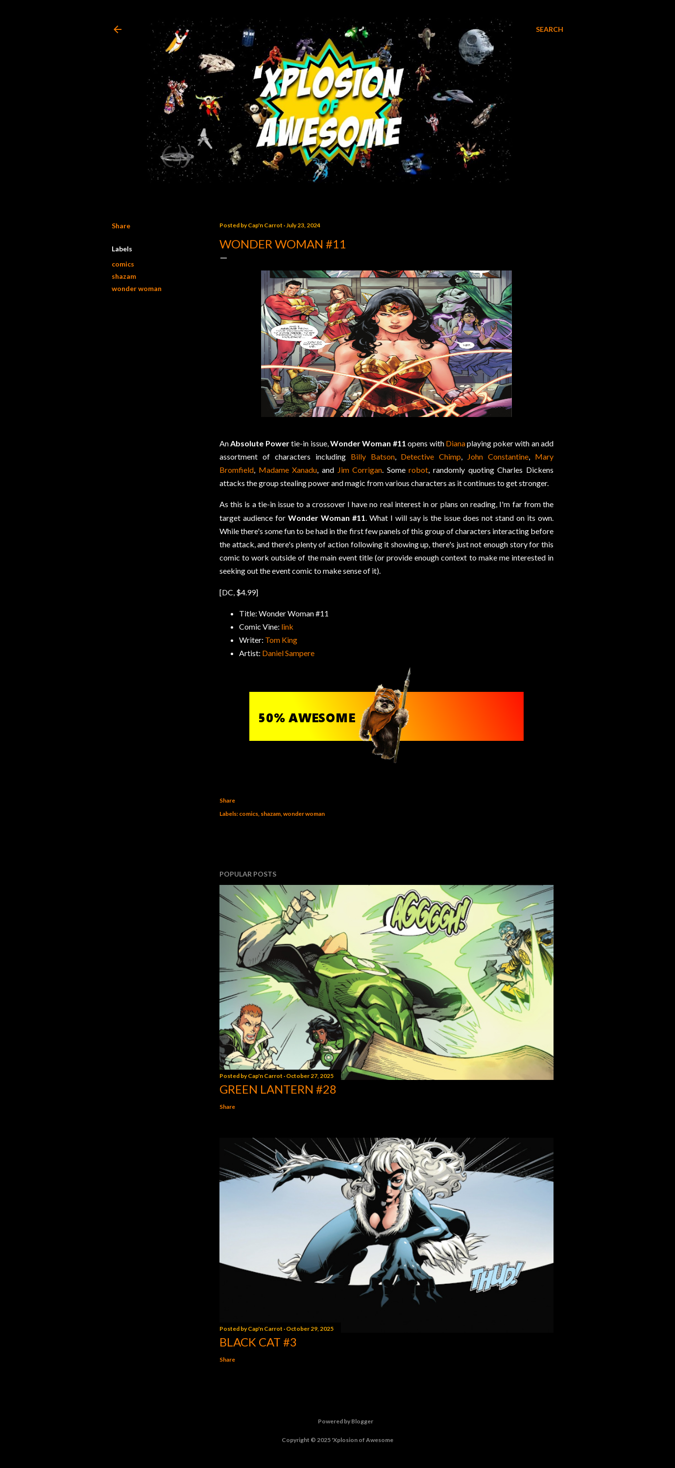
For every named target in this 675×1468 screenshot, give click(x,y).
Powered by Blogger (337, 1421)
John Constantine (498, 456)
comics (123, 264)
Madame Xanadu (288, 469)
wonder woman (137, 288)
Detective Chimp (431, 456)
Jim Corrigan (360, 469)
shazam (124, 276)
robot (418, 469)
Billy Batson (373, 456)
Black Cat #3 (258, 1342)
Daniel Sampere (288, 653)
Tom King (281, 639)
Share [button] (121, 225)
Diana (455, 443)
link (287, 626)
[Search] (549, 29)
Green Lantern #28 (278, 1089)
